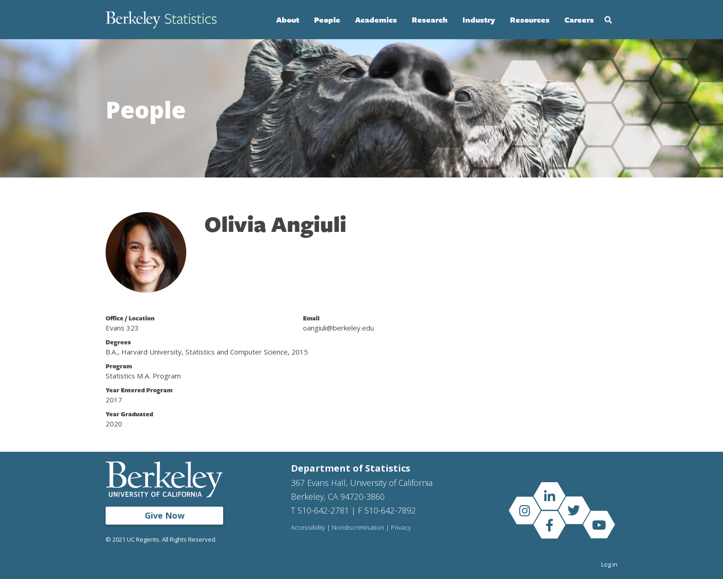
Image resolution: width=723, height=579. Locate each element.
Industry (478, 19)
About (287, 19)
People (327, 19)
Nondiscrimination (358, 528)
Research (430, 19)
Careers (579, 19)
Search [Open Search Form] (608, 20)
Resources (530, 19)
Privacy (401, 528)
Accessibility (308, 528)
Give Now (164, 515)
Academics (376, 19)
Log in (609, 564)
